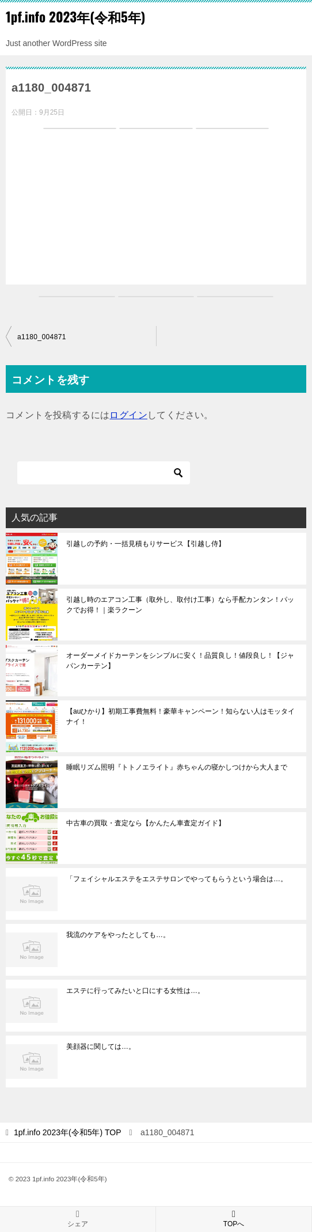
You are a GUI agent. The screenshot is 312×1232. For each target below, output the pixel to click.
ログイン (128, 415)
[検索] (103, 472)
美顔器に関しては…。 (100, 1047)
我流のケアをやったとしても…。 (118, 935)
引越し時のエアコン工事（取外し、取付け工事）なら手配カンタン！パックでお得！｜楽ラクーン (180, 605)
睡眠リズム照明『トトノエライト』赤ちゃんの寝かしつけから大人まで (176, 767)
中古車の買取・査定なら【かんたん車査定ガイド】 (145, 823)
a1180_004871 (41, 337)
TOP (67, 1132)
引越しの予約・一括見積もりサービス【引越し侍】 (145, 544)
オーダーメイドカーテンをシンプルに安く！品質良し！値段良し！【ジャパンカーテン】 (180, 660)
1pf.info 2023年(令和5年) (75, 16)
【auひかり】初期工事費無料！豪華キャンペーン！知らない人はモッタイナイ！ (180, 716)
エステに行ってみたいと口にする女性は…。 (135, 991)
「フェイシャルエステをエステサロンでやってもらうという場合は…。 (176, 879)
